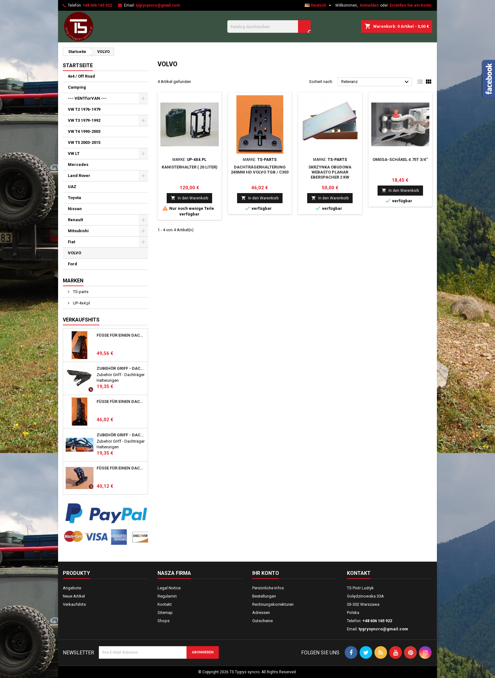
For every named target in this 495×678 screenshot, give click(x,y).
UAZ (72, 186)
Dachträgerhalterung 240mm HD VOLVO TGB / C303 (260, 169)
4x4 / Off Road (81, 76)
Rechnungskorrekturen (273, 604)
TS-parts (80, 291)
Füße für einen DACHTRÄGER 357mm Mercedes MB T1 (121, 401)
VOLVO (74, 253)
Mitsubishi (78, 230)
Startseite (78, 65)
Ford (72, 264)
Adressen (261, 612)
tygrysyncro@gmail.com (158, 5)
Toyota (74, 197)
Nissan (75, 208)
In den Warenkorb (189, 198)
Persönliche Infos (268, 588)
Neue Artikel (74, 596)
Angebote (72, 588)
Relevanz (375, 82)
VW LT (74, 153)
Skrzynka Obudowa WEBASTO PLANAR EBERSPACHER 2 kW (329, 172)
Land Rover (79, 175)
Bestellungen (264, 596)
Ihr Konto (265, 573)
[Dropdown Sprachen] (319, 5)
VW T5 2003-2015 (84, 142)
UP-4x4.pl (81, 303)
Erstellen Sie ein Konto (411, 5)
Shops (164, 620)
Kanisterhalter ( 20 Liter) (190, 167)
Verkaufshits (81, 320)
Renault (75, 219)
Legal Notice (169, 588)
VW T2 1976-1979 (84, 109)
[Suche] (269, 26)
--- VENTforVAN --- (87, 98)
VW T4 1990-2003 (84, 131)
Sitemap (165, 612)
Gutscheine (262, 620)
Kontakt (165, 604)
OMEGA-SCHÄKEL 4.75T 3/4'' (400, 159)
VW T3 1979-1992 (84, 120)
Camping (77, 87)
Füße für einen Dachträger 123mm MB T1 (121, 468)
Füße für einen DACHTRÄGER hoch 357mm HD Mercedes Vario (121, 335)
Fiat (71, 241)
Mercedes (78, 164)
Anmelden (369, 5)
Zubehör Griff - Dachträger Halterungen (121, 368)
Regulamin (167, 596)
